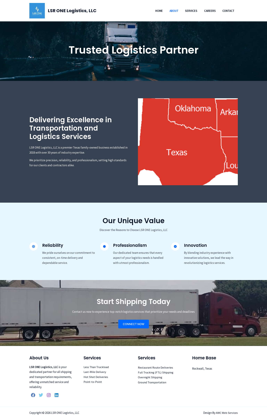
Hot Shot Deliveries (96, 377)
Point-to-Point (93, 382)
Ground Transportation (152, 383)
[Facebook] (33, 395)
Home (162, 11)
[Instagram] (48, 395)
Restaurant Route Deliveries (155, 368)
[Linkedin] (56, 395)
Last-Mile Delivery (95, 372)
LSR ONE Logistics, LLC (72, 11)
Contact (229, 11)
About (176, 11)
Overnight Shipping (150, 378)
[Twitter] (41, 395)
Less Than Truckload (96, 367)
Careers (211, 11)
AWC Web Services (226, 413)
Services (193, 11)
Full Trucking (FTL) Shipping (156, 372)
